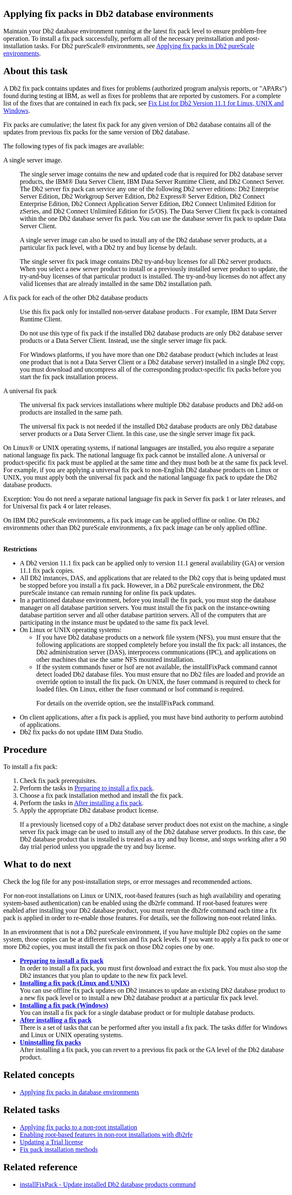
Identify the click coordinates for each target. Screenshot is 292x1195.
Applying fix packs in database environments (79, 1092)
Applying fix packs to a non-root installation (78, 1127)
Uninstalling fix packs (50, 1042)
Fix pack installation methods (59, 1149)
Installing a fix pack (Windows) (64, 1005)
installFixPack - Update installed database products (107, 1184)
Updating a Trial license (51, 1142)
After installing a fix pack (108, 802)
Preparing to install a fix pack (113, 788)
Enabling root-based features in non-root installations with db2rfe (106, 1134)
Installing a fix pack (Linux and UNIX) (75, 982)
